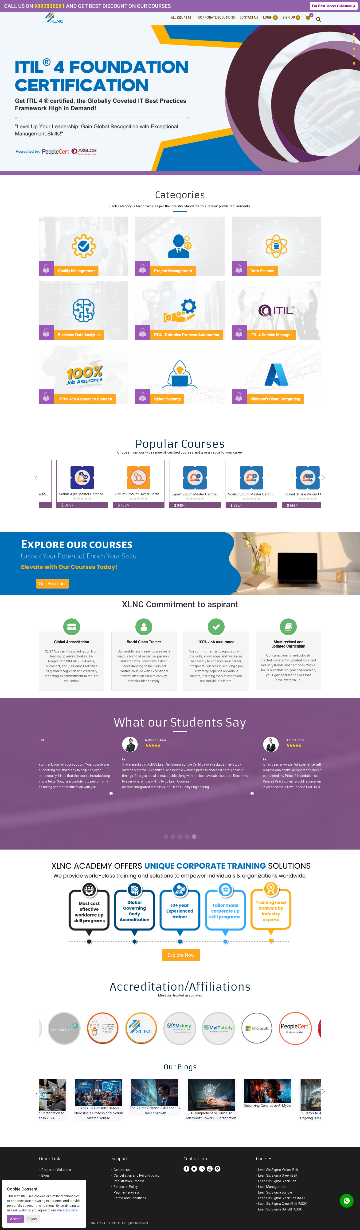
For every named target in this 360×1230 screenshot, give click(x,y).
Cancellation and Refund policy (136, 1175)
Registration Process (129, 1181)
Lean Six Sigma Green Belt (277, 1175)
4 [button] (187, 836)
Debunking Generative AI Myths (293, 1105)
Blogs (45, 1175)
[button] (316, 18)
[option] (180, 97)
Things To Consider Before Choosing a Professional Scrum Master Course (123, 1113)
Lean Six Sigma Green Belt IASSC (282, 1204)
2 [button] (173, 836)
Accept (15, 1219)
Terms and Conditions (130, 1198)
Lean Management (272, 1187)
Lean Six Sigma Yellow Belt (278, 1170)
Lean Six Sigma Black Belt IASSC (282, 1198)
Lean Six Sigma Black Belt (277, 1181)
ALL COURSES (181, 18)
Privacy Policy (67, 1210)
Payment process (127, 1192)
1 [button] (166, 836)
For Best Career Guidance (333, 6)
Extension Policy (126, 1187)
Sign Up (291, 17)
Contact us (122, 1170)
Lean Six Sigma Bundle (275, 1192)
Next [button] (324, 478)
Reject (32, 1219)
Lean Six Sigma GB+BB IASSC (280, 1209)
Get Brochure (52, 583)
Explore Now (181, 955)
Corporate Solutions (216, 18)
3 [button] (180, 836)
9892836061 (33, 6)
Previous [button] (36, 479)
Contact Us (248, 18)
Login (270, 17)
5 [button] (194, 836)
